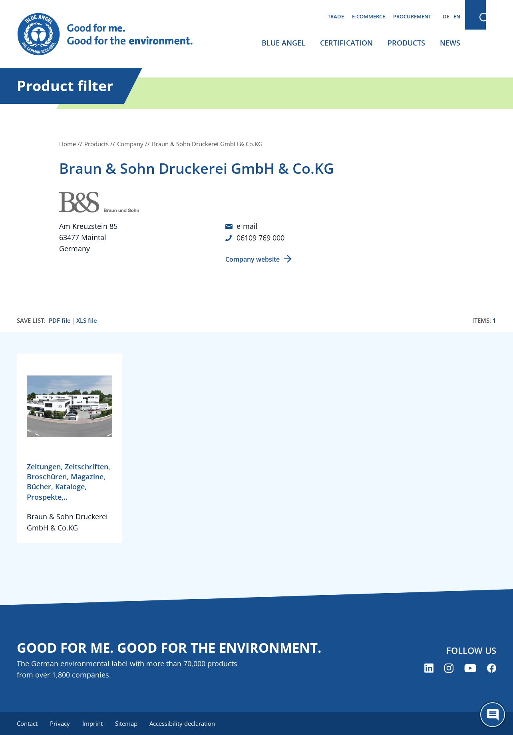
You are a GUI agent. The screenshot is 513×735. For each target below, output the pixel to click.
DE (446, 16)
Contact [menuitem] (27, 723)
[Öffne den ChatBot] (492, 714)
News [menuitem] (450, 43)
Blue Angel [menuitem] (283, 43)
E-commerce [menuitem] (368, 16)
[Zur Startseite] (113, 34)
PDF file (60, 320)
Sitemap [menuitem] (127, 723)
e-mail (247, 226)
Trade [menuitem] (336, 16)
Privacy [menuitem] (60, 723)
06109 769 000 (260, 237)
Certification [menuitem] (346, 43)
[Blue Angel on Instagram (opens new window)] (448, 667)
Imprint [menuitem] (93, 723)
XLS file (86, 320)
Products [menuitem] (406, 43)
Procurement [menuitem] (412, 16)
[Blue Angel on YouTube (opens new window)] (470, 667)
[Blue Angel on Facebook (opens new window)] (491, 667)
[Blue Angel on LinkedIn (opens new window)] (428, 667)
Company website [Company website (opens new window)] (252, 258)
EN (456, 16)
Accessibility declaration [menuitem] (184, 723)
